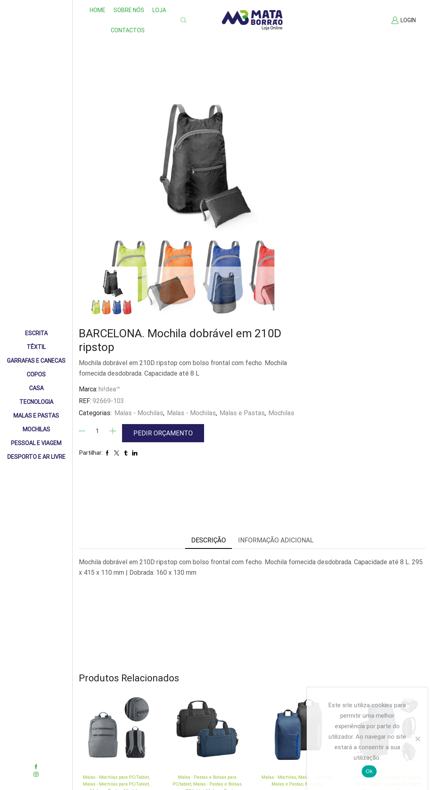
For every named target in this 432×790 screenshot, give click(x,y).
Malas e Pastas (36, 415)
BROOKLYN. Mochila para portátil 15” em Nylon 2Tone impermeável (116, 729)
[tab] (208, 390)
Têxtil (36, 347)
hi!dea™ (253, 181)
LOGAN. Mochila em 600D (297, 713)
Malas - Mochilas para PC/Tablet (116, 697)
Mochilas (36, 429)
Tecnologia (36, 402)
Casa (36, 388)
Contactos (128, 30)
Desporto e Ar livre (36, 457)
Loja (159, 10)
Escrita (36, 333)
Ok (369, 771)
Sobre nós (129, 10)
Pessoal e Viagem (36, 443)
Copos (36, 374)
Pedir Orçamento (307, 234)
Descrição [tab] (208, 389)
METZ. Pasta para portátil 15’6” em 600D (207, 731)
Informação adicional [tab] (276, 389)
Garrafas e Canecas (36, 360)
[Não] (417, 739)
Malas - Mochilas (282, 205)
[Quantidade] (241, 234)
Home (97, 10)
